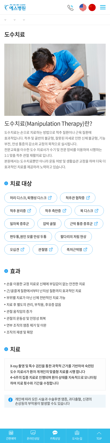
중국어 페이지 (92, 7)
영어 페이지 (83, 7)
